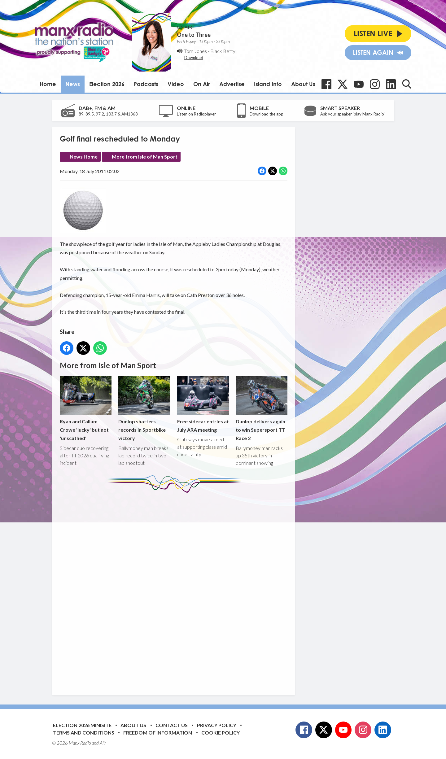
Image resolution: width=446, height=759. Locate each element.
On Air (201, 84)
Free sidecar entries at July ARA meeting (203, 404)
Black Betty (222, 51)
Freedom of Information (157, 732)
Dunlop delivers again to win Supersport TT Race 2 (261, 408)
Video (176, 84)
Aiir (103, 743)
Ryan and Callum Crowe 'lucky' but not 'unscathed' (86, 408)
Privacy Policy (216, 725)
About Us (303, 84)
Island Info (268, 84)
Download (193, 57)
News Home (84, 156)
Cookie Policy (220, 732)
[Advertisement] (176, 589)
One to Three (194, 34)
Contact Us (171, 725)
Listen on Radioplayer (196, 113)
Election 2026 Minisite (82, 725)
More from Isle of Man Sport (144, 156)
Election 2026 (107, 84)
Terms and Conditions (83, 732)
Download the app (266, 113)
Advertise (232, 84)
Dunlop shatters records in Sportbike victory (144, 408)
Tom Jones (195, 51)
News (72, 84)
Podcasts (146, 84)
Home (48, 84)
